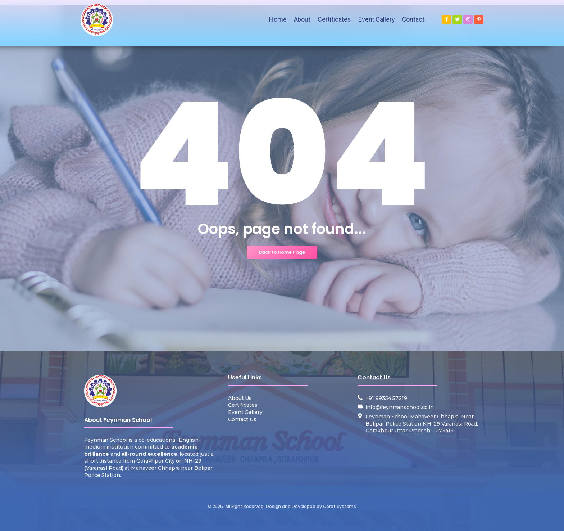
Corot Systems (339, 506)
